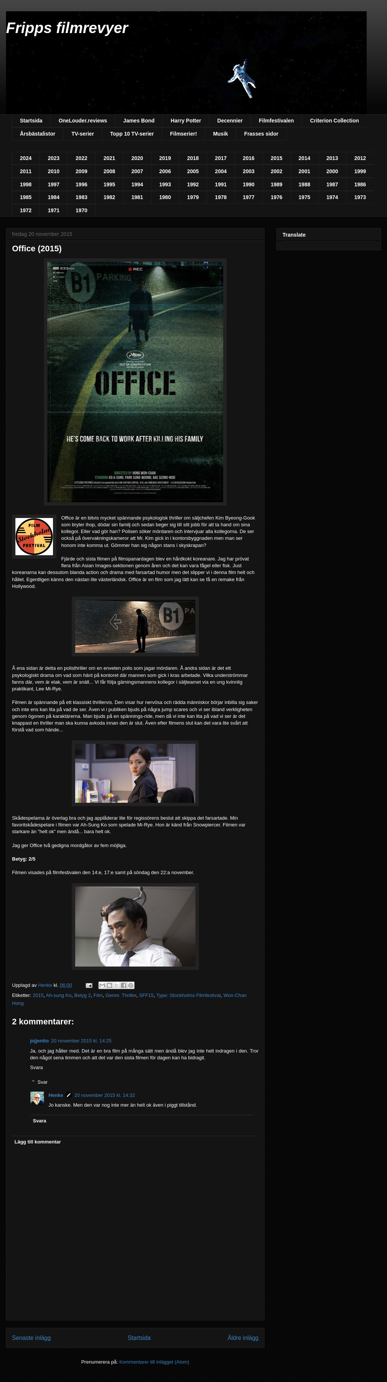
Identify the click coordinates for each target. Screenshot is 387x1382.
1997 (53, 184)
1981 (137, 197)
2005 (193, 171)
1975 (304, 197)
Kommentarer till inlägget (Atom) (154, 1362)
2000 (332, 171)
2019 (165, 158)
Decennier (230, 121)
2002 (276, 171)
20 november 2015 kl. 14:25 (81, 1041)
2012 (360, 158)
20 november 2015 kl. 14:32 (104, 1095)
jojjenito (39, 1041)
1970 (81, 210)
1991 (221, 184)
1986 (360, 184)
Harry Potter (186, 121)
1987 (332, 184)
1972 (26, 210)
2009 (81, 171)
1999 (360, 171)
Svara (36, 1067)
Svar (43, 1081)
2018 (193, 158)
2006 (165, 171)
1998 (26, 184)
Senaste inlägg (31, 1338)
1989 (276, 184)
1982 (109, 197)
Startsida (31, 121)
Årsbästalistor (37, 134)
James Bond (138, 121)
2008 (109, 171)
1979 (193, 197)
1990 (248, 184)
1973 (360, 197)
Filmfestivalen (276, 121)
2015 (276, 158)
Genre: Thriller (121, 995)
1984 (53, 197)
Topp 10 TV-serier (132, 134)
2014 (304, 158)
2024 (26, 158)
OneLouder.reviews (83, 121)
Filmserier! (183, 134)
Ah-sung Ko (58, 995)
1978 (221, 197)
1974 (332, 197)
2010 (53, 171)
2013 (332, 158)
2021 (109, 158)
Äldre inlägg (243, 1338)
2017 (221, 158)
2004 (221, 171)
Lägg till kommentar (38, 1142)
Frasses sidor (261, 134)
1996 (81, 184)
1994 (137, 184)
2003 (248, 171)
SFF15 (146, 995)
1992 (193, 184)
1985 (26, 197)
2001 (304, 171)
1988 (304, 184)
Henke (55, 1095)
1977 (248, 197)
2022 (81, 158)
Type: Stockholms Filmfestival (188, 995)
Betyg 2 (82, 995)
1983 (81, 197)
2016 (248, 158)
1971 (53, 210)
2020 (137, 158)
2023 (53, 158)
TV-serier (82, 134)
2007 (137, 171)
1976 (276, 197)
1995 (109, 184)
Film (98, 995)
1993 (165, 184)
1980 (165, 197)
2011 (26, 171)
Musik (220, 134)
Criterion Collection (334, 121)
